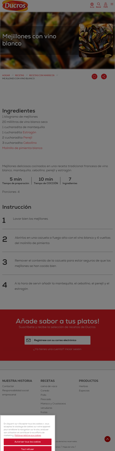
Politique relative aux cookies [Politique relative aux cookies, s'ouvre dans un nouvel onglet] (28, 447)
